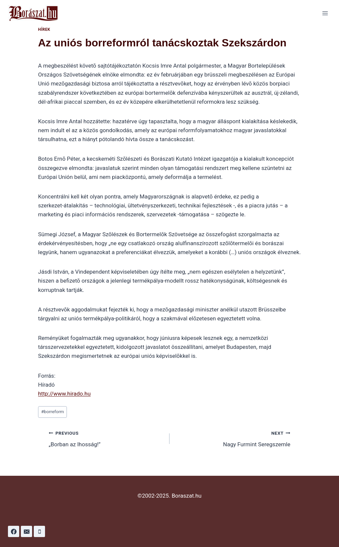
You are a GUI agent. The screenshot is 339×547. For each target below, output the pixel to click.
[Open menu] (325, 13)
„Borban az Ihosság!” (106, 438)
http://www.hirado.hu (64, 393)
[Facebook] (13, 531)
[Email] (26, 531)
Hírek (44, 29)
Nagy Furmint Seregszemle (232, 438)
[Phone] (39, 531)
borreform (52, 411)
